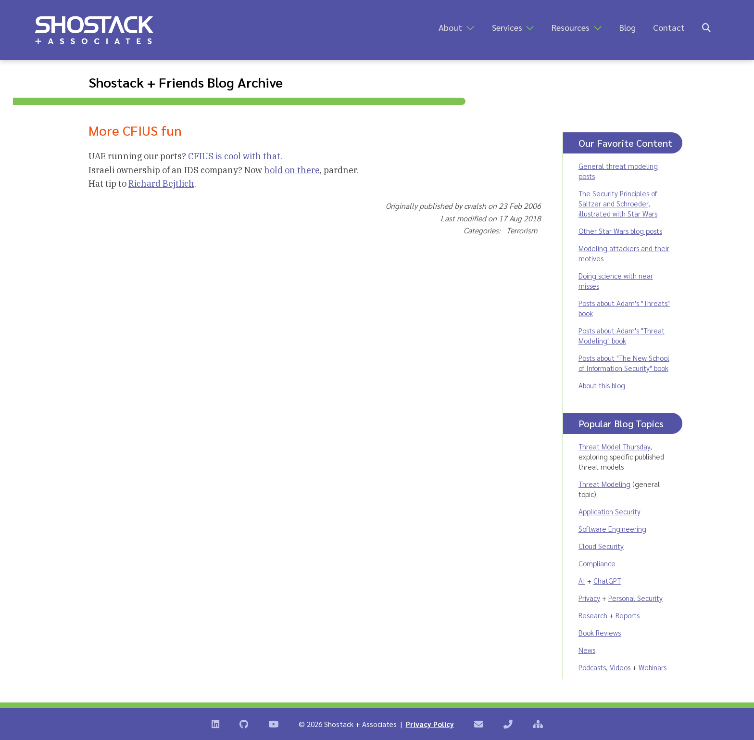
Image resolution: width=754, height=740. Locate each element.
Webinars (652, 667)
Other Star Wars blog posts (620, 230)
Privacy (589, 597)
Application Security (609, 511)
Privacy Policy (430, 723)
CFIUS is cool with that (234, 156)
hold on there (292, 170)
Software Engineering (612, 528)
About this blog (601, 385)
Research (592, 615)
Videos (620, 667)
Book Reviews (599, 632)
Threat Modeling (604, 483)
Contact (669, 27)
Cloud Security (601, 545)
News (586, 649)
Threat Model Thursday (614, 446)
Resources (571, 27)
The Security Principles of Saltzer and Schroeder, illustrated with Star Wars (617, 203)
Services (507, 27)
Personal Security (635, 597)
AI (581, 580)
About (450, 27)
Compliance (597, 563)
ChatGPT (607, 580)
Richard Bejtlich (161, 183)
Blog (627, 27)
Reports (628, 615)
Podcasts (592, 667)
